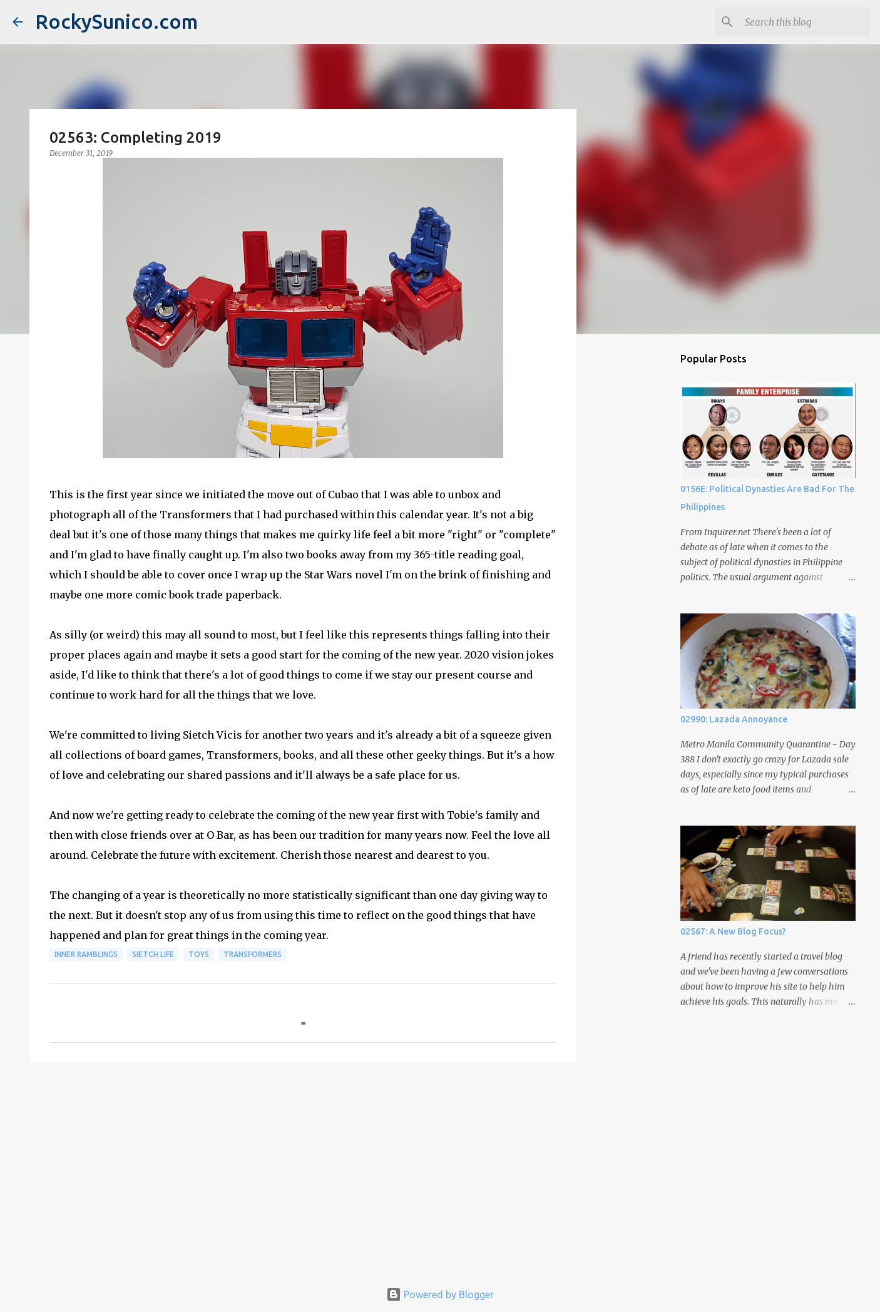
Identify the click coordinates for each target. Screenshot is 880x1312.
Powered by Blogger (440, 1294)
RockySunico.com (116, 21)
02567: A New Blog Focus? (733, 931)
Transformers (252, 954)
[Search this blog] (804, 22)
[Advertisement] (302, 1169)
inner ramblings (86, 954)
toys (198, 954)
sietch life (153, 954)
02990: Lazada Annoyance (733, 719)
